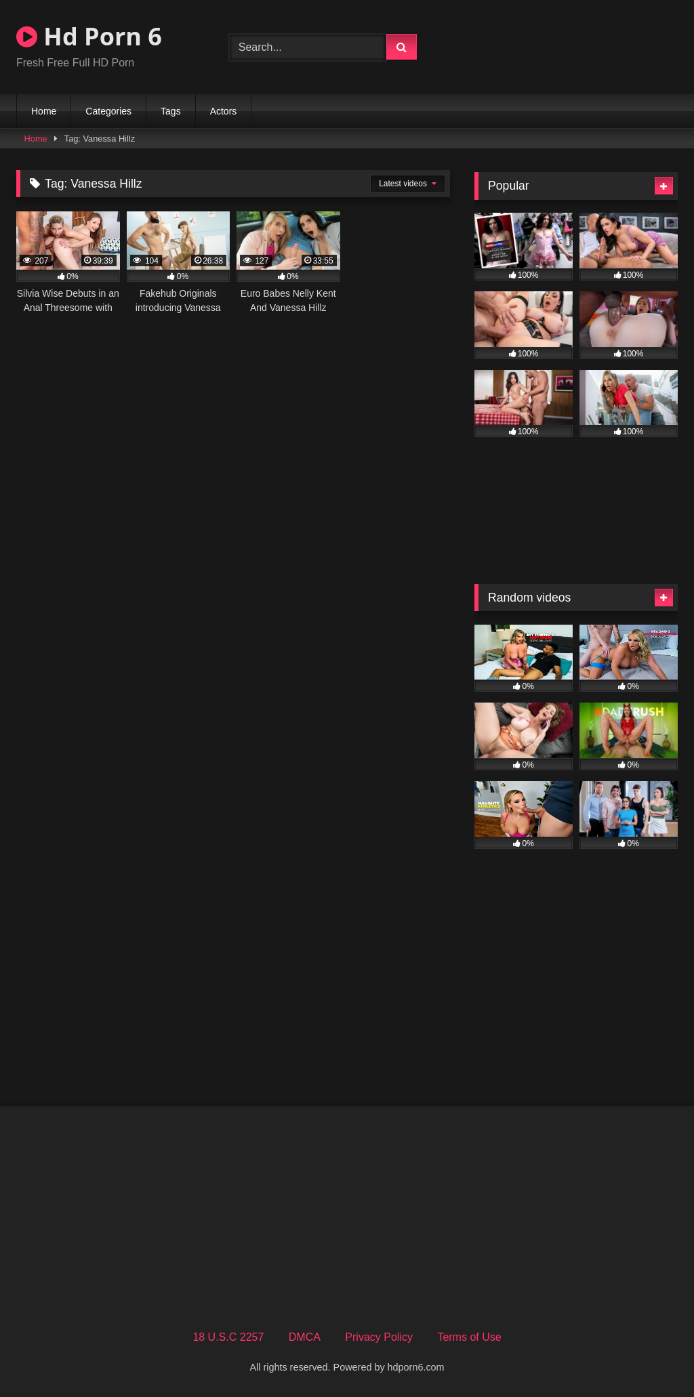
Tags (171, 111)
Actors (223, 111)
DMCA (305, 1337)
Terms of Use (469, 1337)
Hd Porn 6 (89, 36)
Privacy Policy (379, 1337)
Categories (108, 111)
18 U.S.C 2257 (228, 1337)
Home (43, 111)
